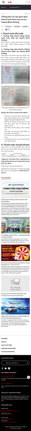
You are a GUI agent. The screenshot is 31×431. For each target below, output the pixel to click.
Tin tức (3, 14)
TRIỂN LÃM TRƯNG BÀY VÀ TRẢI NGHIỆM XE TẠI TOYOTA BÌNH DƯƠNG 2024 (15, 317)
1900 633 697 (4, 408)
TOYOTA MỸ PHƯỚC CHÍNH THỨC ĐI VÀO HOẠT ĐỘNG (14, 200)
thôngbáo (17, 26)
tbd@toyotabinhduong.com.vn (10, 411)
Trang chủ (3, 7)
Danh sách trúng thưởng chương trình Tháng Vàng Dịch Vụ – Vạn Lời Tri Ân (15, 263)
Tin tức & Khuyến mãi (14, 7)
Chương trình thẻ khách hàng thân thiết (13, 293)
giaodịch (25, 26)
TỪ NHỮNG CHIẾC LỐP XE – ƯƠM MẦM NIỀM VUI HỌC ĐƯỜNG (15, 236)
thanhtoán (8, 26)
